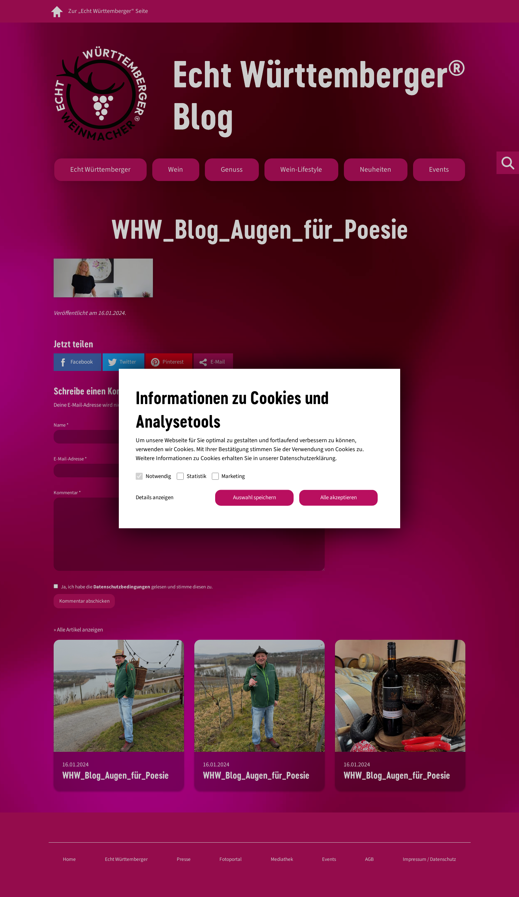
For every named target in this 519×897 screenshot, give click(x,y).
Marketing (228, 476)
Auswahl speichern (254, 498)
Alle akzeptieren (338, 498)
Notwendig (153, 476)
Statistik (191, 476)
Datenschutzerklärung (307, 458)
